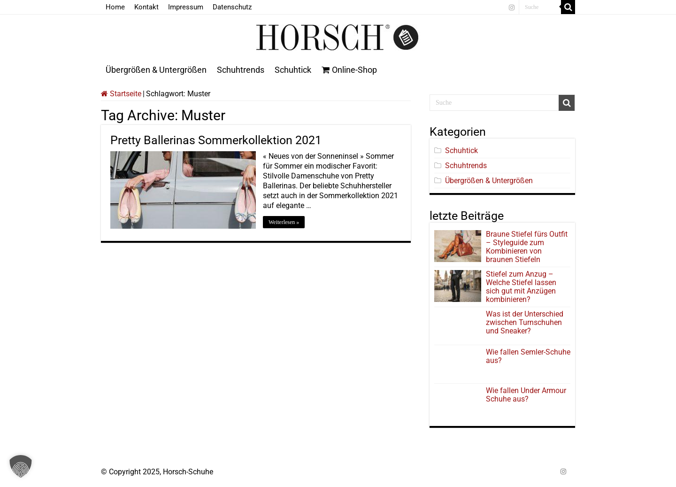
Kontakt (146, 7)
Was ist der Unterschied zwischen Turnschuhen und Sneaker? (524, 322)
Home (115, 7)
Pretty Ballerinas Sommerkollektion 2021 (216, 140)
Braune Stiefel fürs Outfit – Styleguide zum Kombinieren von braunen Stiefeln (527, 247)
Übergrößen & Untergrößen (156, 70)
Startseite (121, 93)
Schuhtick (293, 70)
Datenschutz (232, 7)
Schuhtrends (240, 70)
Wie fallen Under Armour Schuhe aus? (526, 394)
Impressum (185, 7)
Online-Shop (349, 70)
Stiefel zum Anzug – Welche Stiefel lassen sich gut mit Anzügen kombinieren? (521, 287)
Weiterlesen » (284, 222)
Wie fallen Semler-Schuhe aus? (528, 356)
